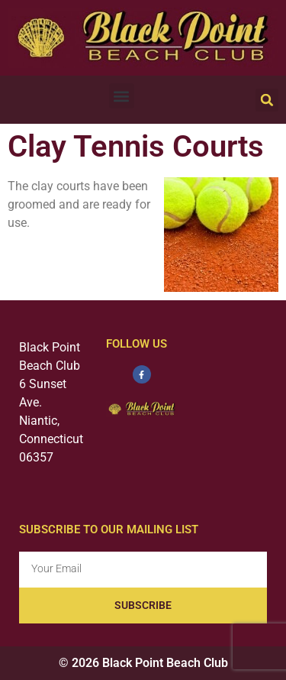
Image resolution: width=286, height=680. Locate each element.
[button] (121, 95)
